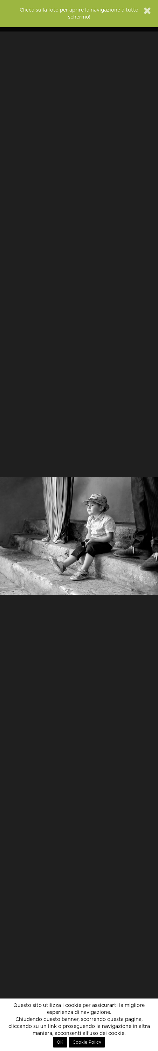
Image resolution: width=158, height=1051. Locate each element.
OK (60, 1042)
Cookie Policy (87, 1042)
